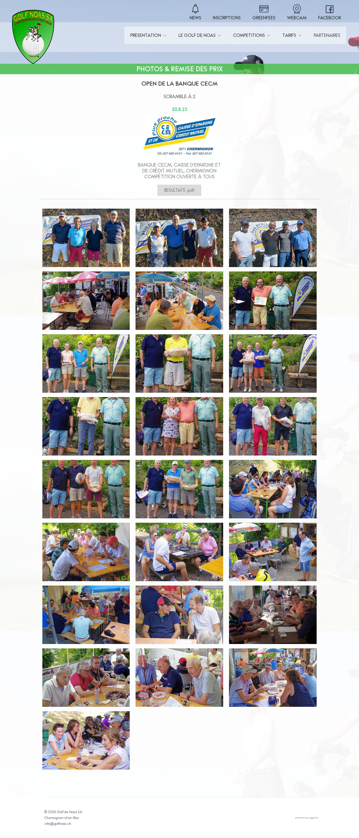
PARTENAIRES (327, 35)
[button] (148, 35)
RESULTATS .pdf (179, 190)
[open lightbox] (86, 240)
